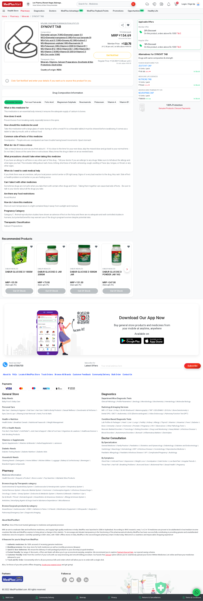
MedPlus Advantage (72, 11)
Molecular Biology (184, 402)
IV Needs (51, 509)
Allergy (156, 422)
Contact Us (127, 374)
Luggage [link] (55, 460)
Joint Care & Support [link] (38, 431)
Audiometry (122, 414)
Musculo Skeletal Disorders (112, 429)
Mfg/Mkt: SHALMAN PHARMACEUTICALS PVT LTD (60, 23)
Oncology (6, 494)
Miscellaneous (64, 500)
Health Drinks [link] (7, 422)
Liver (130, 422)
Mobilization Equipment (66, 509)
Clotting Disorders (141, 429)
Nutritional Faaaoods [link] (37, 422)
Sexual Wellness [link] (69, 410)
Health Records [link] (8, 478)
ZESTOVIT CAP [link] (145, 66)
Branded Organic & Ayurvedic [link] (13, 464)
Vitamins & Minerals (64, 494)
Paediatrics (134, 446)
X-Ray (116, 410)
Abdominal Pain (157, 465)
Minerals (25, 16)
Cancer (118, 426)
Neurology (116, 449)
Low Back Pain (174, 461)
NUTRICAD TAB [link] (145, 79)
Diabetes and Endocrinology (186, 446)
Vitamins (172, 422)
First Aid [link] (5, 431)
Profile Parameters (124, 402)
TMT (151, 410)
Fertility (142, 422)
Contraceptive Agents (61, 490)
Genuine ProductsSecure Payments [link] (174, 108)
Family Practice (122, 446)
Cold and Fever (117, 461)
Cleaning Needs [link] (8, 460)
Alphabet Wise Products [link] (65, 478)
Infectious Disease (188, 429)
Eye (83, 494)
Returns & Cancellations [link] (151, 597)
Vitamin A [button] (112, 102)
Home (4, 16)
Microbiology (146, 402)
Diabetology (169, 446)
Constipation (152, 461)
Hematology (170, 402)
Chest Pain (106, 461)
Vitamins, (53, 62)
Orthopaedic (82, 509)
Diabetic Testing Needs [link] (11, 452)
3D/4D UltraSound (127, 410)
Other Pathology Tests (175, 426)
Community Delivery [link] (46, 597)
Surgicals (92, 509)
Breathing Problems (127, 465)
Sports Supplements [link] (10, 443)
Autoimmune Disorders (125, 433)
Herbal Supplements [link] (44, 443)
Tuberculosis (161, 426)
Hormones (47, 490)
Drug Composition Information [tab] (68, 93)
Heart (124, 422)
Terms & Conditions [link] (193, 597)
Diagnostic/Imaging (32, 513)
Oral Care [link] (30, 410)
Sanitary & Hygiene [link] (18, 410)
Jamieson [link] (58, 443)
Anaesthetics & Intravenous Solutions (48, 497)
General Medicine (108, 446)
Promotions (118, 11)
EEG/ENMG (158, 410)
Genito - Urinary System (20, 494)
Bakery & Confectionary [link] (70, 460)
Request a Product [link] (23, 478)
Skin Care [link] (5, 410)
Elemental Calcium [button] (13, 102)
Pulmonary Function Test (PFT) (176, 414)
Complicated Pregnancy (158, 453)
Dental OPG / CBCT (109, 414)
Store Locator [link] (37, 478)
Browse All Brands (63, 374)
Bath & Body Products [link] (52, 410)
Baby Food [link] (6, 402)
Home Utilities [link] (31, 460)
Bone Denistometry (180, 410)
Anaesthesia (7, 509)
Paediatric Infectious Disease (131, 453)
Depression (129, 461)
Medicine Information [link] (11, 475)
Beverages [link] (85, 460)
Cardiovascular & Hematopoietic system (50, 487)
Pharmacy (25, 11)
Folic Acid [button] (49, 102)
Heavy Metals (174, 429)
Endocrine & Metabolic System (43, 494)
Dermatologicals (26, 497)
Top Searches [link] (49, 478)
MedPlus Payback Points (98, 11)
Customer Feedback (82, 374)
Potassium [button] (99, 102)
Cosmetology (159, 449)
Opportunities (135, 11)
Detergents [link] (20, 460)
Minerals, (45, 62)
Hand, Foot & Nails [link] (44, 414)
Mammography (142, 410)
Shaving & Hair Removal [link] (26, 414)
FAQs (14, 374)
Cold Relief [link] (24, 431)
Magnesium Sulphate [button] (66, 102)
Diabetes (195, 422)
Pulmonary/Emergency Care (12, 513)
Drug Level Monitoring (158, 429)
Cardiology (106, 449)
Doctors (53, 11)
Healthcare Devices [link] (89, 431)
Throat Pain (106, 465)
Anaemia (180, 422)
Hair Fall (115, 465)
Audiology (173, 453)
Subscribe (192, 366)
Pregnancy (145, 426)
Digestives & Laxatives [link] (71, 431)
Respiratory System (74, 487)
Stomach (139, 433)
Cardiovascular (19, 509)
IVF (146, 453)
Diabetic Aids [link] (42, 452)
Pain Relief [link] (14, 431)
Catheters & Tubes (40, 509)
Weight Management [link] (55, 422)
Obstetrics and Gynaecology (151, 446)
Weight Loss (140, 461)
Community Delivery (101, 374)
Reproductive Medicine (175, 449)
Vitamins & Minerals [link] (27, 443)
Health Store (10, 10)
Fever (188, 422)
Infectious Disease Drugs (81, 490)
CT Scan (109, 410)
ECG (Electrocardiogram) (138, 414)
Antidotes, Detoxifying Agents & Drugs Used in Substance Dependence (29, 500)
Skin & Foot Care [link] (54, 431)
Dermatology (127, 449)
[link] (12, 4)
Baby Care (16, 402)
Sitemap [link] (83, 597)
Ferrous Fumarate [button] (33, 102)
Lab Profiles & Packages (111, 422)
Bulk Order (116, 374)
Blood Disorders (108, 433)
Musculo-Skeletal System (31, 490)
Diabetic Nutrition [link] (28, 452)
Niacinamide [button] (85, 102)
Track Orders (47, 374)
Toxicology (128, 429)
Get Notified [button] (112, 55)
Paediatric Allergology (110, 453)
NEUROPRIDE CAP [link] (146, 93)
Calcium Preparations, (68, 62)
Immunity (110, 426)
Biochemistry (158, 402)
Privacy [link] (114, 597)
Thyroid (164, 422)
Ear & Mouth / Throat (10, 497)
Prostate (136, 426)
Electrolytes (57, 65)
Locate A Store (29, 374)
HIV (152, 426)
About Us (7, 374)
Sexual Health (170, 465)
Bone (104, 426)
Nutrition (76, 494)
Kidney (149, 422)
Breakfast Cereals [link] (21, 422)
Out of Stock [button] (19, 291)
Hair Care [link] (39, 410)
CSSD (29, 509)
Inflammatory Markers (152, 433)
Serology (136, 402)
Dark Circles (162, 461)
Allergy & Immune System (75, 497)
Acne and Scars (143, 465)
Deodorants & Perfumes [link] (86, 410)
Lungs (135, 422)
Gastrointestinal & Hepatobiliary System (17, 487)
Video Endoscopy (156, 414)
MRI (103, 410)
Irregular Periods (188, 461)
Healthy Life (153, 11)
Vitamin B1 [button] (124, 102)
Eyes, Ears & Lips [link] (8, 414)
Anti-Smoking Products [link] (11, 434)
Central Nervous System (11, 490)
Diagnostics (39, 11)
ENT (134, 449)
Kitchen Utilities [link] (45, 460)
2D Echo (168, 410)
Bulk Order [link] (10, 597)
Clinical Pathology (108, 402)
